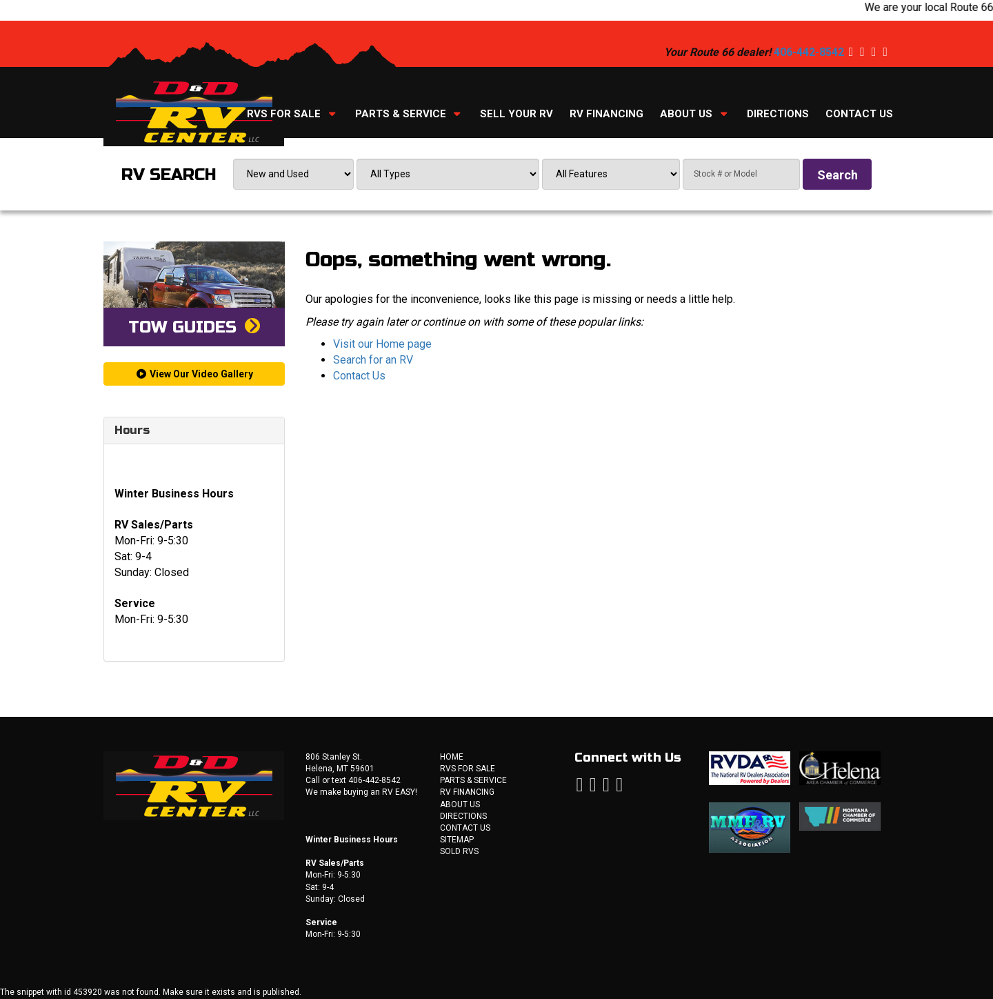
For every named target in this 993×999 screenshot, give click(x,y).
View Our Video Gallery (194, 373)
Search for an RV (373, 359)
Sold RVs (459, 851)
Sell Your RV (516, 114)
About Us (695, 114)
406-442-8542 (809, 52)
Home (451, 757)
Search (837, 175)
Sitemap (457, 839)
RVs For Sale (293, 114)
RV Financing (606, 114)
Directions (778, 114)
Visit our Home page (382, 343)
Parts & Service (409, 114)
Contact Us (859, 114)
